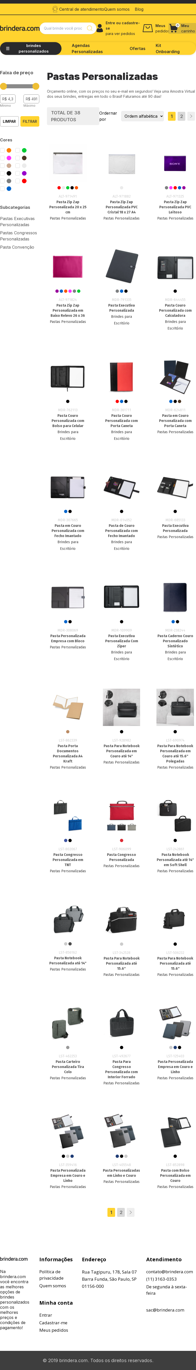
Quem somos (52, 1286)
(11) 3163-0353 (161, 1279)
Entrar (45, 1315)
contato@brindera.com (169, 1272)
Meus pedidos (53, 1330)
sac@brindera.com (165, 1310)
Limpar (9, 121)
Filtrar (30, 121)
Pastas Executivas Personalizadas (17, 221)
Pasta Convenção (17, 247)
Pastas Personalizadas (68, 218)
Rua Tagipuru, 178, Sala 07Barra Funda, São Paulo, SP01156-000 (109, 1279)
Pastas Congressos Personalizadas (18, 235)
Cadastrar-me (53, 1323)
